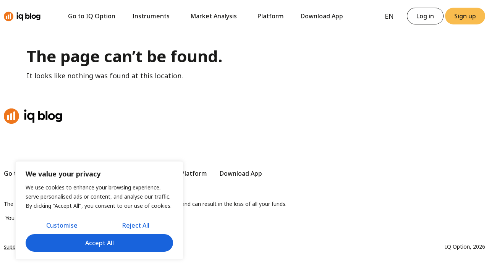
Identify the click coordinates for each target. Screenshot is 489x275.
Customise (62, 225)
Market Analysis (215, 16)
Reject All (135, 225)
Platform (270, 16)
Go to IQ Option (91, 16)
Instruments (152, 16)
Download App (322, 16)
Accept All (99, 243)
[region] (99, 210)
